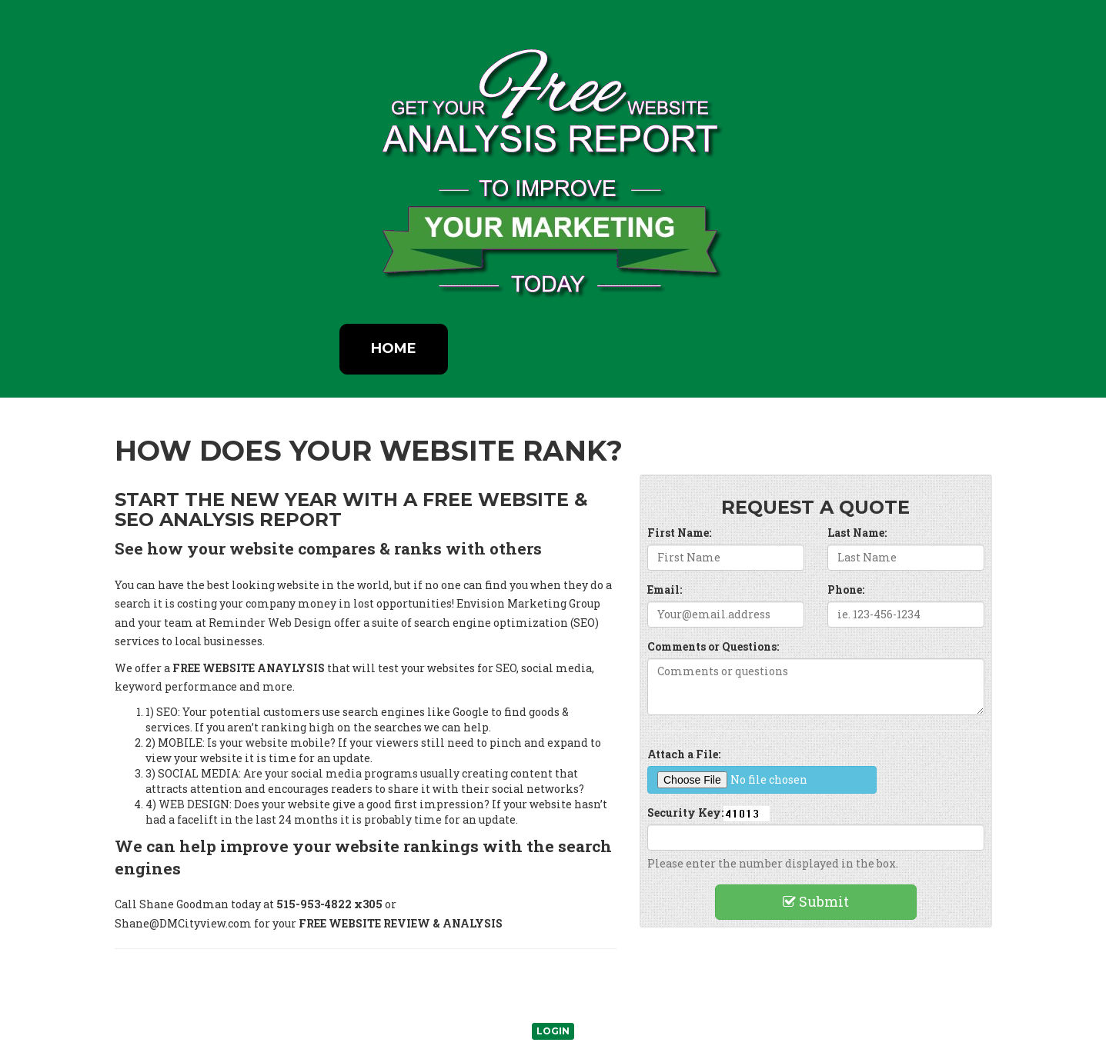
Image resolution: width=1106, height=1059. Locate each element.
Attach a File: (683, 754)
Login (553, 1031)
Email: (664, 589)
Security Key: (685, 812)
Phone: (845, 589)
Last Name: (857, 532)
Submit (816, 901)
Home (393, 348)
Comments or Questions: (713, 646)
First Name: (679, 532)
